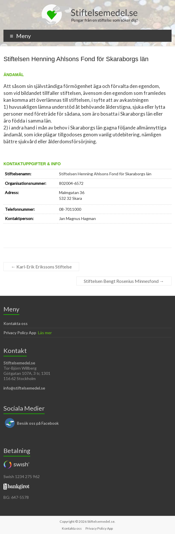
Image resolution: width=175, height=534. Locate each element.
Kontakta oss (15, 323)
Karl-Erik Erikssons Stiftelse (41, 266)
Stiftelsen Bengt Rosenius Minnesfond (124, 281)
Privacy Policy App (19, 332)
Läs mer (45, 332)
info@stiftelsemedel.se (24, 388)
